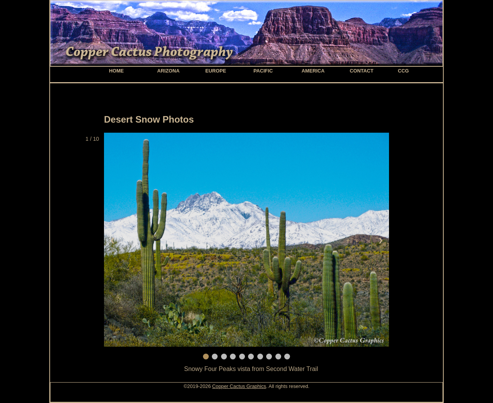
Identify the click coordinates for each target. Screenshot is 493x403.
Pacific (263, 71)
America (313, 71)
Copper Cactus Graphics (239, 386)
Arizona (168, 71)
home (116, 71)
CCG (403, 71)
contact (362, 71)
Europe (215, 71)
